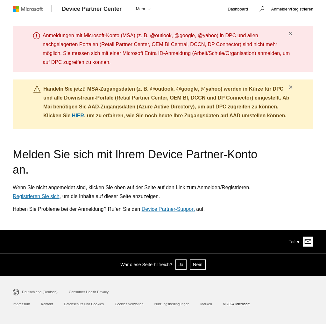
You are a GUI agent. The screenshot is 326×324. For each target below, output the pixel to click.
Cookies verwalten (129, 304)
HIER (78, 115)
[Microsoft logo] (32, 9)
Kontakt (47, 304)
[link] (238, 9)
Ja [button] (181, 264)
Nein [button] (197, 264)
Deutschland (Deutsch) (40, 292)
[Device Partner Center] (91, 9)
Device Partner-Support (168, 209)
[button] (260, 9)
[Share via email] (308, 242)
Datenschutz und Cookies (84, 304)
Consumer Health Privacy (89, 292)
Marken (206, 304)
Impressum (21, 304)
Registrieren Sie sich (36, 196)
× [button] (290, 33)
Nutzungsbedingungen (171, 304)
